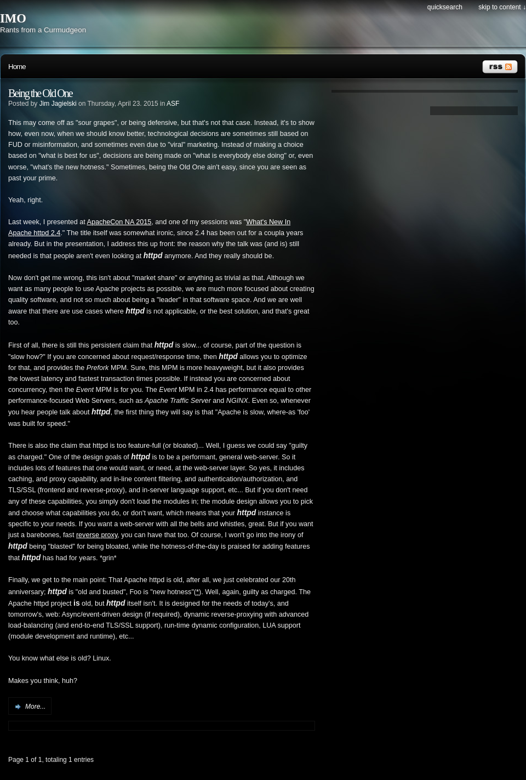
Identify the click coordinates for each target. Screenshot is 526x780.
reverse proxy (96, 535)
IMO (13, 18)
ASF (173, 103)
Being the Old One (40, 93)
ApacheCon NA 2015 (119, 222)
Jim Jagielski (58, 103)
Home (17, 66)
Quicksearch (444, 7)
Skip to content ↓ (502, 7)
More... (35, 706)
